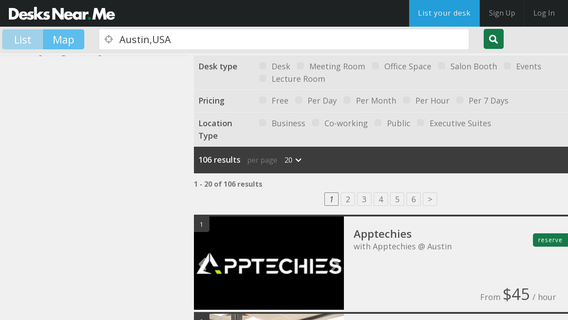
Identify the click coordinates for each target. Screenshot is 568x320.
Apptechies (383, 233)
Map (63, 39)
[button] (75, 175)
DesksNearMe (62, 13)
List (23, 39)
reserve (550, 240)
